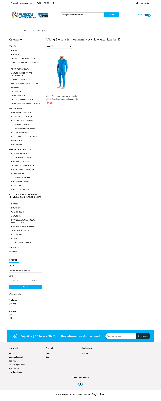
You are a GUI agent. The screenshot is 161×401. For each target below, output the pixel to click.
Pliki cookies (14, 368)
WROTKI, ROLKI (18, 212)
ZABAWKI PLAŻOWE (20, 124)
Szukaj (25, 287)
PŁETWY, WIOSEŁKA (20, 133)
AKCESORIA (16, 216)
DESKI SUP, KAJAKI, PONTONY (24, 137)
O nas (48, 353)
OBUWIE (15, 54)
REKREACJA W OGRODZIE (20, 149)
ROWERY (15, 204)
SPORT (12, 46)
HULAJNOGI (17, 208)
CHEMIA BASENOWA (20, 161)
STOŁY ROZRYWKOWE (20, 190)
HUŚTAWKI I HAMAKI (20, 182)
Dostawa (12, 361)
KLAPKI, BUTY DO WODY (21, 116)
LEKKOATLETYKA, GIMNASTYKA (24, 83)
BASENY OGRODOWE (20, 153)
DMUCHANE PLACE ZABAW (22, 169)
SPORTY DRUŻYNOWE (20, 69)
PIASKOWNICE (17, 174)
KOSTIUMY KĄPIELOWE (21, 112)
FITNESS (15, 88)
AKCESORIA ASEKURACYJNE (23, 129)
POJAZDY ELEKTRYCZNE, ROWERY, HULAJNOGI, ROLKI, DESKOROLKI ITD (25, 197)
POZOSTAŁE (16, 145)
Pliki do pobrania (15, 372)
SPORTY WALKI (18, 95)
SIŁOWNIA (16, 91)
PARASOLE (16, 186)
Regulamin (13, 353)
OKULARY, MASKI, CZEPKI (22, 120)
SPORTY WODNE (17, 108)
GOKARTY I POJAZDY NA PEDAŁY (24, 226)
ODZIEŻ (15, 50)
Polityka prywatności (17, 365)
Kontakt (85, 353)
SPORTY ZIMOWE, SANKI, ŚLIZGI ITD (25, 103)
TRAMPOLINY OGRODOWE (22, 165)
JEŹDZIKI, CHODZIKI (20, 230)
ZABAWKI (14, 247)
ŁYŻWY (14, 239)
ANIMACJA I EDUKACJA (21, 79)
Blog (47, 357)
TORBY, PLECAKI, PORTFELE (23, 58)
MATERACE (16, 141)
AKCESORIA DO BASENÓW (22, 157)
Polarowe (13, 251)
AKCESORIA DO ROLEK (21, 243)
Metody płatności (16, 357)
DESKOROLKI (16, 235)
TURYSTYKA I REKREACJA (22, 99)
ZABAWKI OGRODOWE (20, 178)
